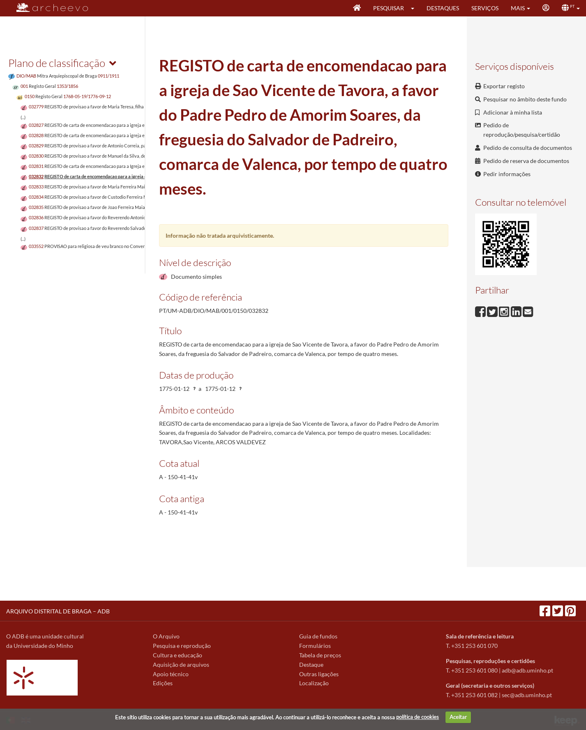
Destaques (443, 8)
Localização (314, 682)
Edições (163, 682)
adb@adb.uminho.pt (527, 670)
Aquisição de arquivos (181, 664)
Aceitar (458, 717)
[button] (415, 8)
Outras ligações (319, 673)
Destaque (311, 664)
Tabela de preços (320, 655)
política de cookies (417, 717)
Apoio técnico (171, 673)
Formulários (315, 645)
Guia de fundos (318, 636)
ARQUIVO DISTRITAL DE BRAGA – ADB (58, 611)
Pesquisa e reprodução (182, 645)
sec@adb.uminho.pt (527, 694)
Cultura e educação (177, 655)
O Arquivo (166, 636)
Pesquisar (388, 8)
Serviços (484, 8)
